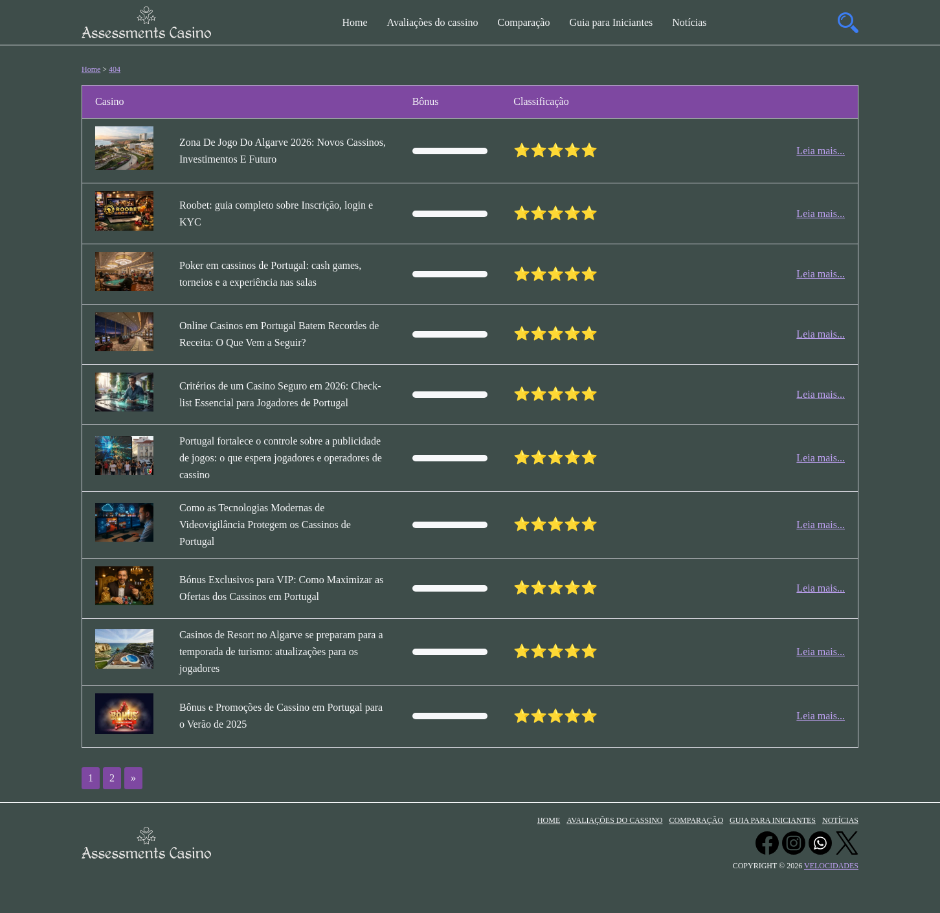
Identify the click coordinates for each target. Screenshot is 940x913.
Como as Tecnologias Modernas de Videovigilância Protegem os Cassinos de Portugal (265, 524)
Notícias (689, 22)
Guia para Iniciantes (611, 22)
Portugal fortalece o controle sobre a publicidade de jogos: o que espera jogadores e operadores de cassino (280, 457)
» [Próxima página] (133, 777)
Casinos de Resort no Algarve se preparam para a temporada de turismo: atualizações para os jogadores (281, 651)
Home (354, 22)
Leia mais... (820, 150)
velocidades (831, 865)
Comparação (524, 22)
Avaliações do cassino (432, 22)
